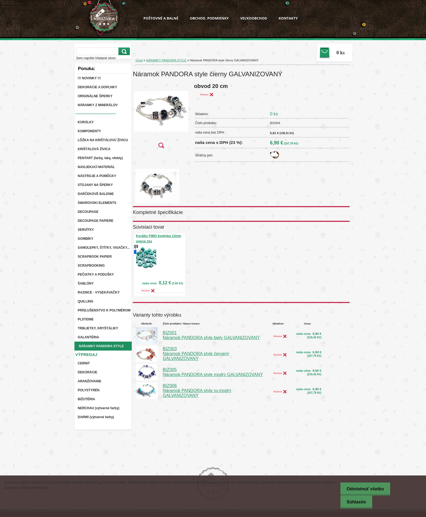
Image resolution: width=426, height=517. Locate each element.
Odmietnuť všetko (364, 489)
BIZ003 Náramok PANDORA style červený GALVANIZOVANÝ (196, 353)
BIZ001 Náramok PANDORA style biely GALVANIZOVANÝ (211, 335)
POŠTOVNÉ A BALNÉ (160, 18)
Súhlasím (355, 502)
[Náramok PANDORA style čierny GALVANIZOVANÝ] (161, 117)
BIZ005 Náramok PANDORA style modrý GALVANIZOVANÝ (213, 372)
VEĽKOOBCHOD (253, 18)
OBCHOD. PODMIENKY (209, 18)
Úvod (139, 60)
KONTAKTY (287, 18)
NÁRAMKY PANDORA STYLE (166, 60)
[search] (123, 51)
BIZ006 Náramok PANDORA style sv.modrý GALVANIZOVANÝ (197, 390)
